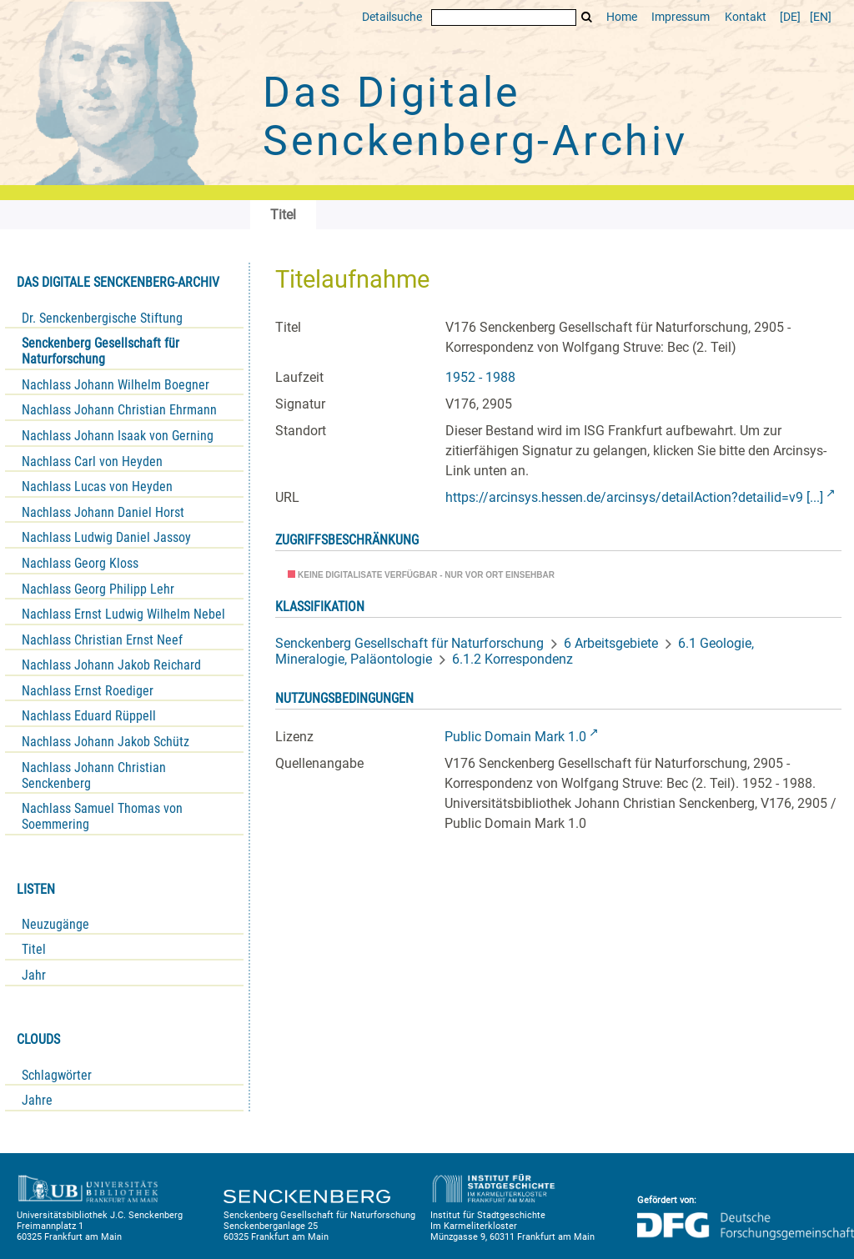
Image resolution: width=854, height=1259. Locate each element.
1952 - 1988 (480, 377)
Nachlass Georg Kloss (80, 563)
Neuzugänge (55, 924)
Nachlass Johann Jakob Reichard (111, 665)
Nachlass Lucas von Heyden (97, 486)
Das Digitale (475, 116)
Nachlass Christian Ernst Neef (102, 640)
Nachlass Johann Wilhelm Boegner (115, 385)
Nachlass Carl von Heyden (92, 461)
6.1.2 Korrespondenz (512, 659)
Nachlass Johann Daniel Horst (103, 512)
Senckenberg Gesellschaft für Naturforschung (100, 351)
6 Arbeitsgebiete (611, 643)
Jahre (37, 1100)
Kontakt (745, 17)
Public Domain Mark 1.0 (515, 737)
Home (621, 17)
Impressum (680, 17)
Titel (34, 949)
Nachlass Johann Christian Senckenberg (94, 775)
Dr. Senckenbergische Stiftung (102, 318)
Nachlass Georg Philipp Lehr (98, 589)
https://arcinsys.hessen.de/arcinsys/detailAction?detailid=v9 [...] (634, 497)
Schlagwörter (57, 1075)
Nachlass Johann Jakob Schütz (105, 742)
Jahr (34, 975)
